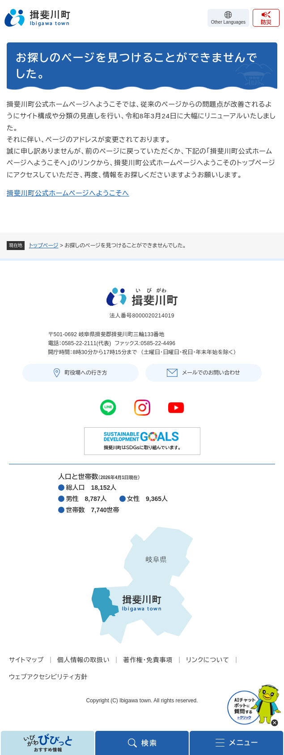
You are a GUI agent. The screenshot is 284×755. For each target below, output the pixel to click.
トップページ (44, 245)
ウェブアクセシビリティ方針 (48, 676)
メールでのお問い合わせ (211, 373)
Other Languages (228, 22)
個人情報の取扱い (83, 659)
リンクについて (207, 659)
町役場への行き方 (85, 373)
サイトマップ (26, 659)
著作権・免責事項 (148, 659)
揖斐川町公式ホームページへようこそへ (68, 193)
